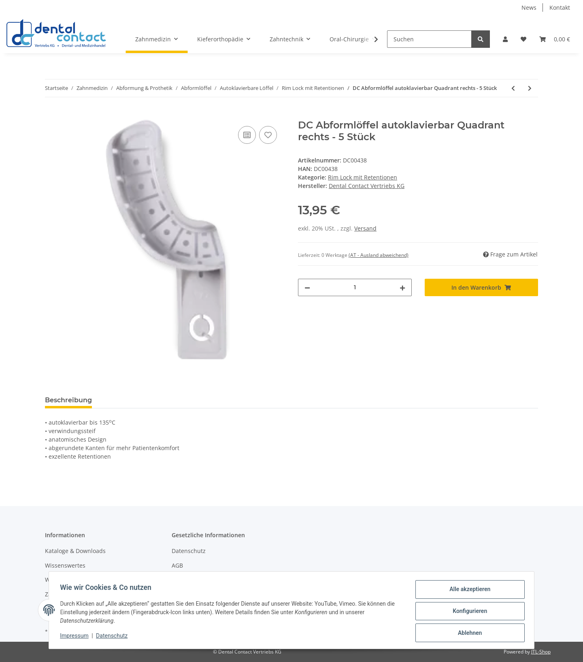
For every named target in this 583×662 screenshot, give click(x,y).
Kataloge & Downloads (75, 551)
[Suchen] (429, 39)
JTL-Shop (541, 651)
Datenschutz (189, 551)
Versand (365, 228)
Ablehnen (468, 633)
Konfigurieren (468, 612)
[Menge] (355, 287)
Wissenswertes (65, 565)
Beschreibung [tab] (68, 400)
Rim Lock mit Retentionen (362, 177)
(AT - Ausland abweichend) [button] (379, 255)
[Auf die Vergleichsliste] (247, 135)
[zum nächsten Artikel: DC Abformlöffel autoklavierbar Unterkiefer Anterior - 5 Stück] (529, 88)
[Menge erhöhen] (402, 287)
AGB (177, 565)
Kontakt (559, 7)
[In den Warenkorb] (51, 115)
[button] (505, 39)
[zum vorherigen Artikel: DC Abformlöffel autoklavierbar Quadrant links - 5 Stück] (513, 88)
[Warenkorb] (555, 39)
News (528, 7)
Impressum (76, 637)
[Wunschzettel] (523, 39)
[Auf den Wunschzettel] (268, 135)
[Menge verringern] (307, 287)
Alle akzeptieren (467, 591)
